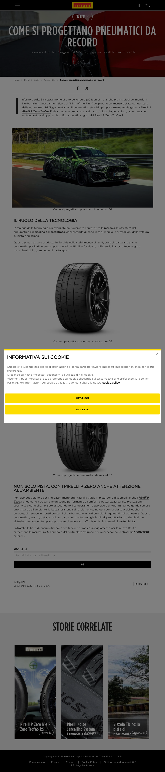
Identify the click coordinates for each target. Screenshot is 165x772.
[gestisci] (82, 398)
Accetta (82, 409)
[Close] (157, 354)
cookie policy (111, 382)
